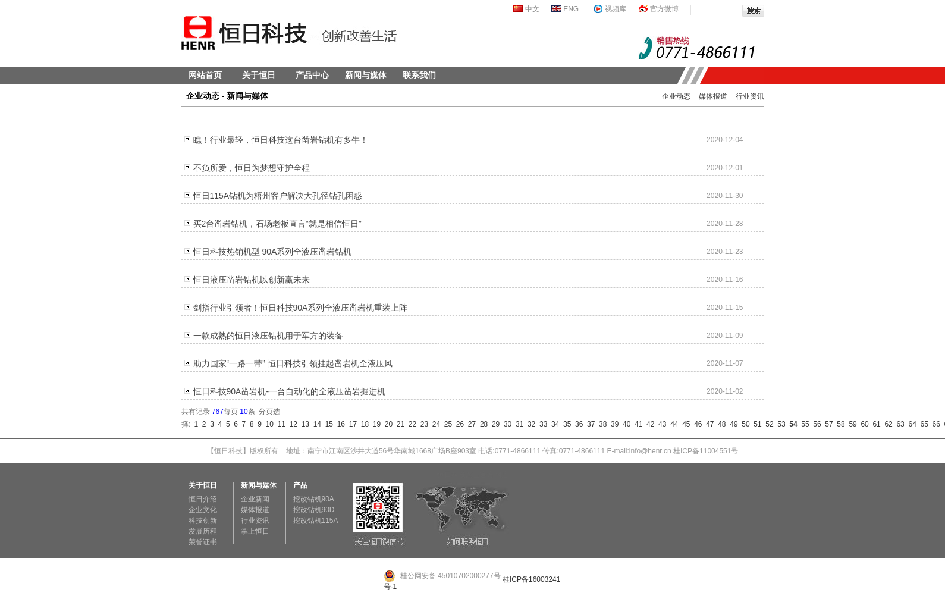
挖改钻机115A (315, 520)
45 (684, 424)
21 (398, 424)
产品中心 (312, 75)
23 (422, 424)
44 (672, 424)
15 (327, 424)
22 (410, 424)
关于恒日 (258, 75)
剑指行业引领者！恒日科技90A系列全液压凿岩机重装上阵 (300, 307)
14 (315, 424)
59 (851, 424)
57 (827, 424)
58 (839, 424)
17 (351, 424)
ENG (571, 9)
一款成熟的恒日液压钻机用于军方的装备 (268, 335)
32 (529, 424)
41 (636, 424)
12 (291, 424)
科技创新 (203, 520)
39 (613, 424)
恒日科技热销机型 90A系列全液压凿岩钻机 (272, 251)
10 (268, 424)
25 (446, 424)
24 (434, 424)
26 (458, 424)
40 (624, 424)
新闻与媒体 (366, 75)
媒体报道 (713, 96)
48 (720, 424)
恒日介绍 (203, 499)
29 (494, 424)
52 (768, 424)
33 (541, 424)
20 (387, 424)
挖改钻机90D (314, 510)
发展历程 (203, 531)
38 (601, 424)
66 (934, 424)
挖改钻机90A (313, 499)
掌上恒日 (255, 531)
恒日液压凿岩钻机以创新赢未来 (251, 279)
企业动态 (676, 96)
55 (803, 424)
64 (910, 424)
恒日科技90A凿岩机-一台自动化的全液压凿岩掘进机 (289, 391)
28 (482, 424)
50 (744, 424)
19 (375, 424)
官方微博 (664, 9)
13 (303, 424)
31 (517, 424)
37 (589, 424)
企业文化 (203, 510)
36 (577, 424)
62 (887, 424)
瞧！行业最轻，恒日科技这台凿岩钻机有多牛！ (280, 140)
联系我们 (419, 75)
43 (660, 424)
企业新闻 (255, 499)
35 (565, 424)
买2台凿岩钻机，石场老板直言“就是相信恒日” (277, 223)
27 (470, 424)
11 (279, 424)
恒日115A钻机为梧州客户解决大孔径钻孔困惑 (278, 195)
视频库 (615, 9)
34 (553, 424)
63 (899, 424)
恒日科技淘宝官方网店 (472, 475)
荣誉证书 (203, 542)
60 (863, 424)
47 (708, 424)
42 (648, 424)
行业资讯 (750, 96)
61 (875, 424)
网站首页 (205, 75)
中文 (532, 9)
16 (339, 424)
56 (815, 424)
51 (756, 424)
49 (732, 424)
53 (780, 424)
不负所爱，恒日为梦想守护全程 (251, 168)
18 (363, 424)
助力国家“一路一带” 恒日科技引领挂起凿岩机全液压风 (293, 363)
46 (696, 424)
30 (505, 424)
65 (922, 424)
